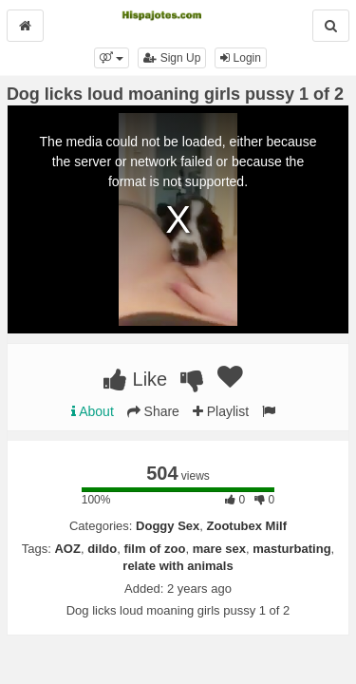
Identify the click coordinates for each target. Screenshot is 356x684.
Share (153, 411)
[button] (111, 58)
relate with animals (177, 566)
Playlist (221, 411)
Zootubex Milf (247, 526)
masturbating (291, 549)
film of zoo (154, 549)
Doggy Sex (167, 526)
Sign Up (171, 58)
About (92, 411)
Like (135, 379)
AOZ (67, 549)
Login (240, 58)
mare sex (219, 549)
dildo (102, 549)
